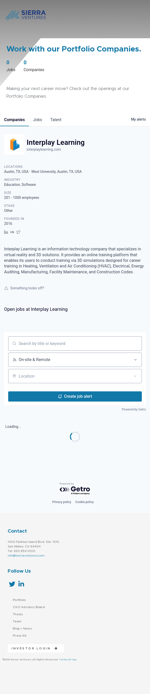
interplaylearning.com (44, 149)
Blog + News (22, 628)
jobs (37, 119)
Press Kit (19, 635)
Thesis (18, 614)
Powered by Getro (134, 409)
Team (17, 621)
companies (14, 119)
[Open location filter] (135, 376)
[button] (33, 648)
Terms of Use (68, 659)
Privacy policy (61, 502)
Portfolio (19, 599)
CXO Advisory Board (29, 607)
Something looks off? (24, 288)
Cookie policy (84, 502)
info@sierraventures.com (26, 555)
